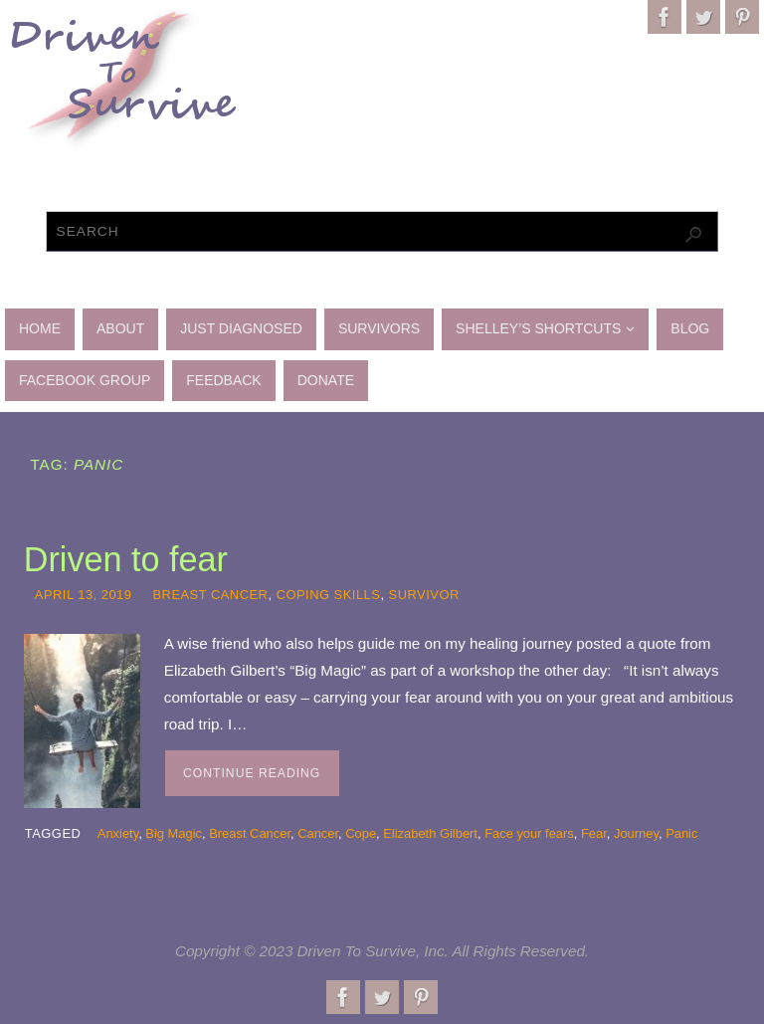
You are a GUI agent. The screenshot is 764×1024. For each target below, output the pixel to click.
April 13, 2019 (83, 594)
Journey (636, 833)
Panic (681, 833)
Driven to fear (126, 559)
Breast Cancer (210, 594)
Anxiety (117, 833)
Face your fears (529, 833)
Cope (360, 833)
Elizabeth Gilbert (430, 833)
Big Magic (173, 833)
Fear (594, 833)
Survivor (424, 594)
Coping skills (329, 594)
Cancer (317, 833)
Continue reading (251, 773)
